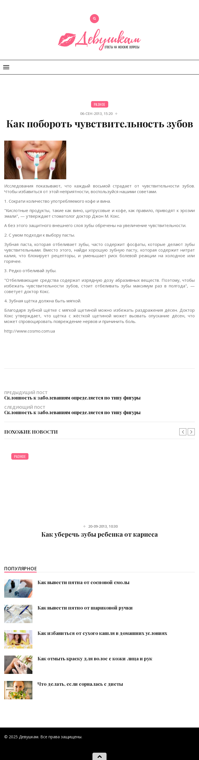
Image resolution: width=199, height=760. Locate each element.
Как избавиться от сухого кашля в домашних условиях (102, 633)
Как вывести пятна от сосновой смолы (83, 582)
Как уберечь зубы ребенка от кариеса (99, 534)
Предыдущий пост (99, 395)
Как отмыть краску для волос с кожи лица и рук (94, 658)
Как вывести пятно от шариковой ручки (85, 607)
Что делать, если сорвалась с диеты (80, 684)
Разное (99, 104)
